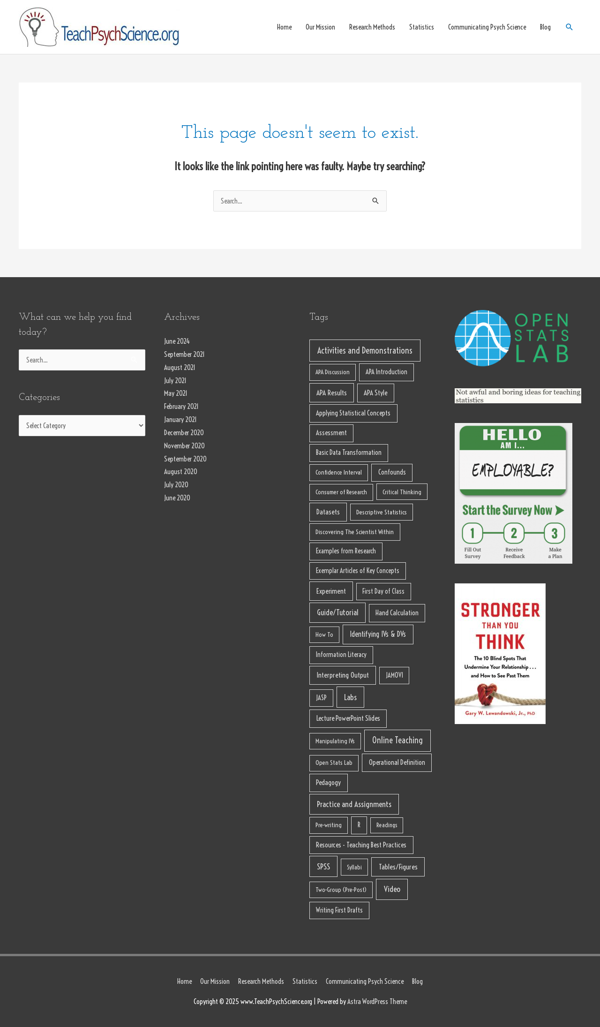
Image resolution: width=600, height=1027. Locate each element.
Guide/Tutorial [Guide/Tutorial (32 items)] (337, 612)
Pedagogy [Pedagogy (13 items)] (328, 782)
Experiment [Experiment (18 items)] (331, 591)
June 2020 (177, 497)
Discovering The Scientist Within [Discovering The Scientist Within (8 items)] (354, 532)
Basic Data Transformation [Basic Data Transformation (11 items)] (349, 452)
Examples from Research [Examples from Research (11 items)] (346, 551)
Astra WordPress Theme (377, 1001)
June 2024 (177, 341)
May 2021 (176, 393)
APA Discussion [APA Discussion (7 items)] (332, 372)
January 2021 (180, 419)
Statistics (421, 27)
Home (284, 27)
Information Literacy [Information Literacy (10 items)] (341, 654)
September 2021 (184, 354)
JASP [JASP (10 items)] (321, 698)
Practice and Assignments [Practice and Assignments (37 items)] (354, 804)
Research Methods (372, 27)
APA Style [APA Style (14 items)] (375, 392)
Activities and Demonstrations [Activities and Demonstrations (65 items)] (364, 350)
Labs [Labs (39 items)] (350, 697)
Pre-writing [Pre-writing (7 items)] (328, 825)
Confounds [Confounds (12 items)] (392, 472)
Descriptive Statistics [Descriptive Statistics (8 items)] (381, 512)
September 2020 (185, 458)
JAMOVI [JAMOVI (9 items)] (394, 675)
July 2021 (175, 380)
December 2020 (184, 432)
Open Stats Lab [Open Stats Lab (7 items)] (333, 763)
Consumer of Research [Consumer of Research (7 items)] (341, 492)
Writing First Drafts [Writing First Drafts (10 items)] (339, 910)
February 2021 (181, 406)
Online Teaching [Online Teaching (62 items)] (397, 740)
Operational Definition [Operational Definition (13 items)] (397, 762)
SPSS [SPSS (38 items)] (323, 866)
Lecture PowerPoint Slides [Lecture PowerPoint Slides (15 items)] (348, 718)
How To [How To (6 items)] (324, 634)
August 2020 (180, 471)
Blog (545, 27)
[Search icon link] (569, 27)
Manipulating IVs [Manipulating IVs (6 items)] (335, 741)
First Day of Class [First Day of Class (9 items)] (383, 591)
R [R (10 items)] (359, 825)
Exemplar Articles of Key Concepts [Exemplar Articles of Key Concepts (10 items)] (357, 570)
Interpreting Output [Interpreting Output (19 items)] (342, 675)
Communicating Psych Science (487, 27)
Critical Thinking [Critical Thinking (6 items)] (401, 492)
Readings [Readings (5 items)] (387, 825)
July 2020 (176, 484)
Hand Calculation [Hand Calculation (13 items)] (397, 612)
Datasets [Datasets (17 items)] (328, 511)
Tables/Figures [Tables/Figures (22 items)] (398, 866)
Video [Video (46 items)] (392, 889)
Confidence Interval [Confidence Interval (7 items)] (338, 472)
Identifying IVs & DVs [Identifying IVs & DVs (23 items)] (378, 634)
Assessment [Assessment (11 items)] (331, 433)
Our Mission (320, 27)
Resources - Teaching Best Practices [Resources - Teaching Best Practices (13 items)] (361, 844)
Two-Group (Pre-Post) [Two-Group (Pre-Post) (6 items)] (341, 889)
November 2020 (184, 445)
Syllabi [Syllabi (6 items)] (354, 867)
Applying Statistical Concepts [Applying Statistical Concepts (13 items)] (353, 412)
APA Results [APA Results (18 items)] (331, 392)
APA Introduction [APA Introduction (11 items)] (386, 372)
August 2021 (179, 367)
